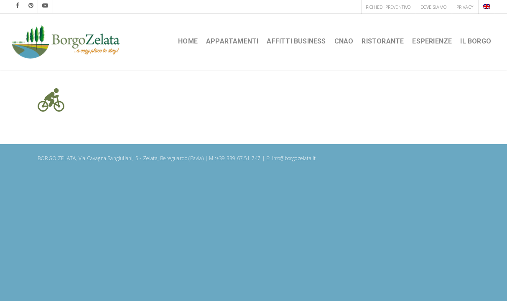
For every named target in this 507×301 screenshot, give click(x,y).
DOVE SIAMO (433, 7)
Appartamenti (232, 41)
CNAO (344, 41)
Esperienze (432, 41)
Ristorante (383, 41)
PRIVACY (464, 7)
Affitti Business (296, 41)
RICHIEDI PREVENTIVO (388, 7)
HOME (188, 41)
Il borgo (475, 41)
